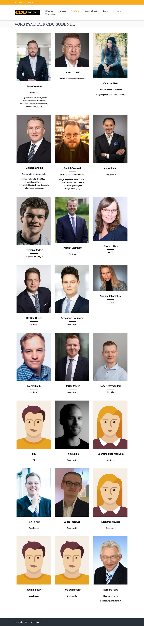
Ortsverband (50, 14)
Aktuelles (49, 11)
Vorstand (75, 11)
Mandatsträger (91, 11)
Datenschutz (32, 2)
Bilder (105, 11)
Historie (117, 11)
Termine (62, 11)
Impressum (20, 2)
